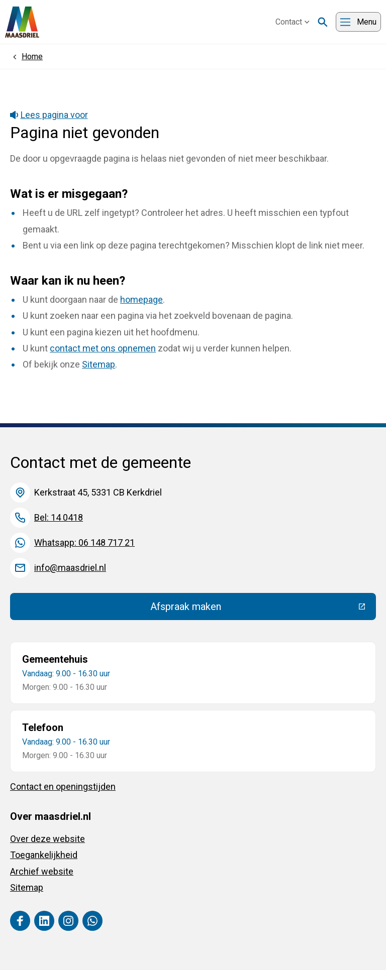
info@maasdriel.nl (70, 567)
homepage (141, 299)
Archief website (41, 871)
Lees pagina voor (49, 114)
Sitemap (98, 364)
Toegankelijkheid (43, 855)
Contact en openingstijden (63, 786)
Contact (292, 22)
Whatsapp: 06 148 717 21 (84, 542)
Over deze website (47, 838)
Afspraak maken (259, 609)
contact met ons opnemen (103, 348)
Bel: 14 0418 (58, 517)
